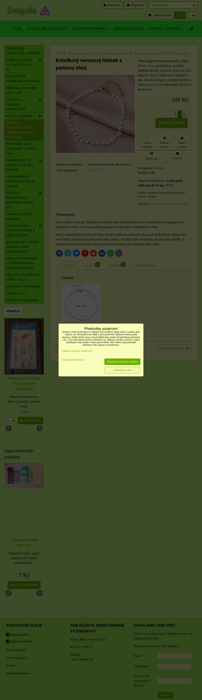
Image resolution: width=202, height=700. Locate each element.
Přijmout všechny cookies (122, 361)
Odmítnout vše (122, 370)
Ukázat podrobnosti (73, 359)
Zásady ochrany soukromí (77, 350)
